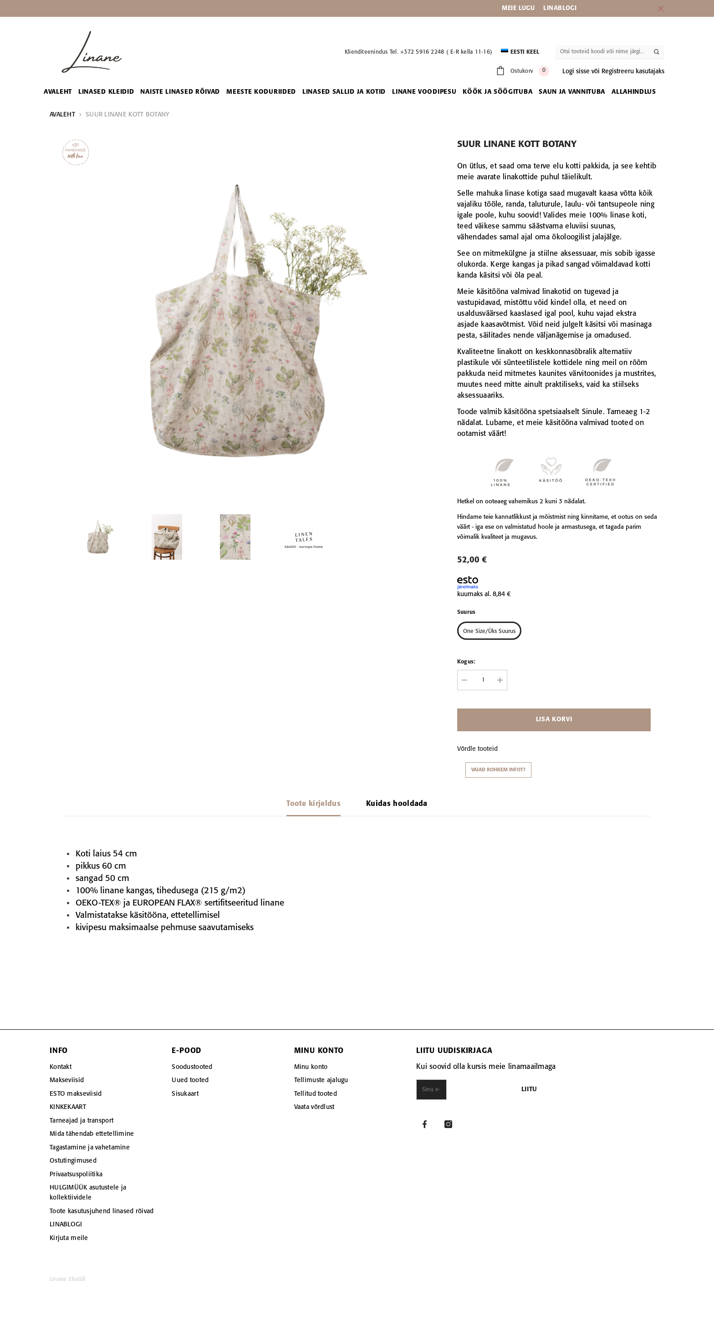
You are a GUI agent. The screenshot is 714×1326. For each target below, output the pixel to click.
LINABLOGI (559, 8)
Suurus (466, 612)
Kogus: (466, 662)
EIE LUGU (521, 8)
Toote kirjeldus (313, 804)
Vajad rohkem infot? (498, 770)
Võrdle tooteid (477, 749)
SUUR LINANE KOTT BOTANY (127, 114)
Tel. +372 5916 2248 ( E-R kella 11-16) (441, 52)
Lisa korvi (554, 719)
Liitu (579, 1089)
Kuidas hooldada (397, 804)
